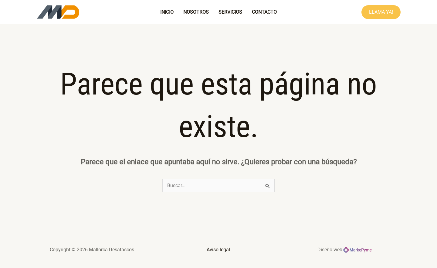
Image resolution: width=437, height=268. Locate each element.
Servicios (230, 12)
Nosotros (196, 12)
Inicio (167, 12)
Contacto (264, 12)
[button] (381, 12)
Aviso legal (218, 250)
